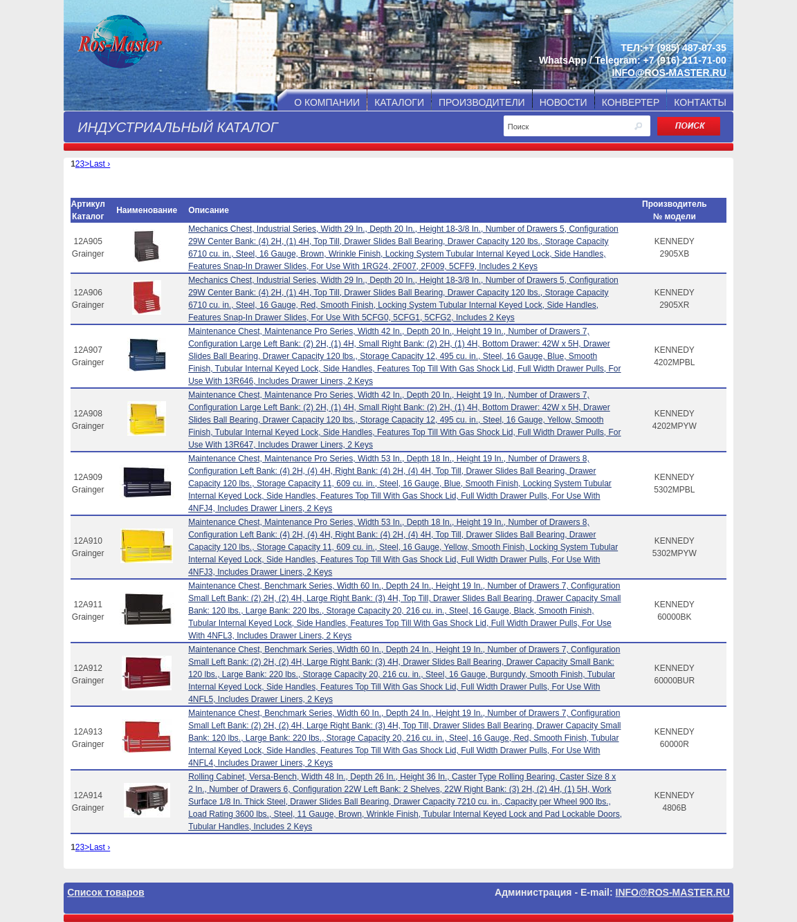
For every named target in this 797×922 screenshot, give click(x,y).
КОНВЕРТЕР (631, 102)
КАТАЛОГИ (399, 102)
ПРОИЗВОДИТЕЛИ (482, 102)
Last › (99, 164)
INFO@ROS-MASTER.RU (669, 72)
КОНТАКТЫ (700, 102)
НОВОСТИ (563, 102)
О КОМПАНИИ (327, 102)
